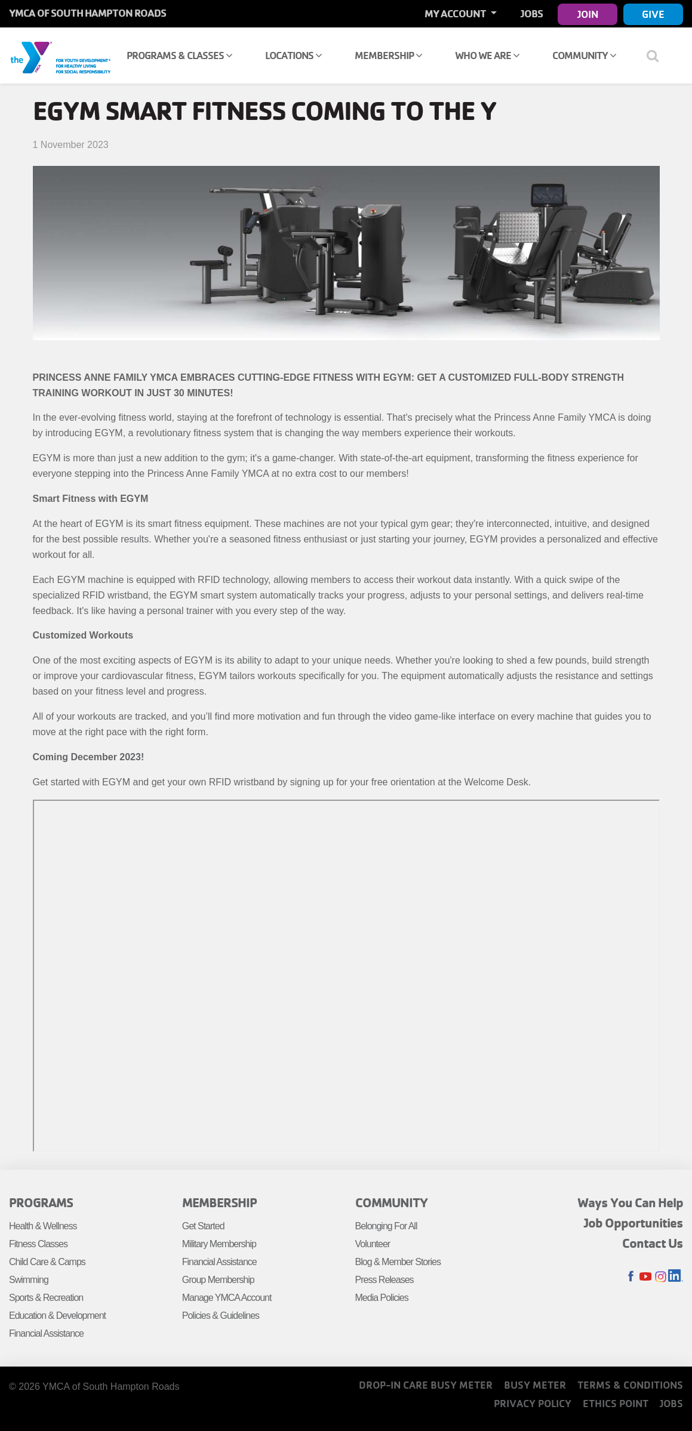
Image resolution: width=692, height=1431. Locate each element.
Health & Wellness (42, 1226)
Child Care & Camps (47, 1262)
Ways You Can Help (630, 1202)
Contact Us (652, 1243)
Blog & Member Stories (398, 1262)
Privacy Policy (532, 1403)
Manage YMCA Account (227, 1298)
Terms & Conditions (630, 1384)
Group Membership (218, 1280)
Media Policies (381, 1298)
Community (584, 55)
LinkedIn (675, 1276)
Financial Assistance (46, 1333)
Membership (388, 55)
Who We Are (487, 55)
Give (653, 14)
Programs (41, 1202)
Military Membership (219, 1244)
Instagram (660, 1276)
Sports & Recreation (46, 1298)
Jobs (532, 13)
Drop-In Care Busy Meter (426, 1384)
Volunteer (372, 1244)
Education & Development (57, 1315)
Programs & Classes (179, 55)
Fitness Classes (38, 1244)
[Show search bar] (657, 55)
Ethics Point (615, 1403)
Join (587, 14)
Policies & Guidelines (220, 1315)
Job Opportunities (633, 1222)
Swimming (28, 1280)
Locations (293, 55)
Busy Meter (535, 1384)
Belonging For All (386, 1226)
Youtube (645, 1276)
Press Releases (384, 1280)
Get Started (203, 1226)
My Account (456, 13)
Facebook (630, 1276)
